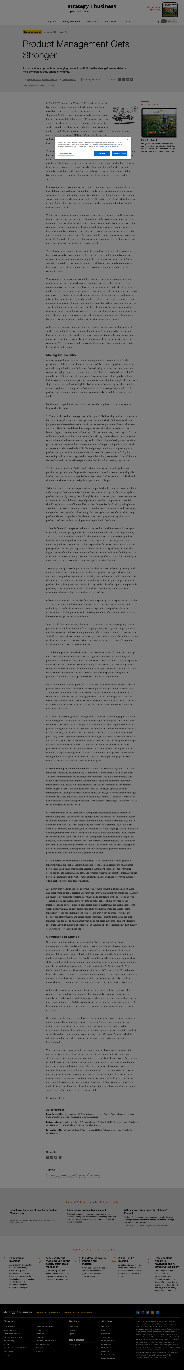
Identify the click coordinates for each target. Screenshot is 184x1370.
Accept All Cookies (119, 153)
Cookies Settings (66, 153)
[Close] (127, 139)
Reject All (102, 153)
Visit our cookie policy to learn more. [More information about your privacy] (107, 147)
